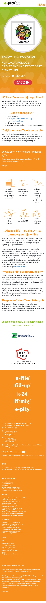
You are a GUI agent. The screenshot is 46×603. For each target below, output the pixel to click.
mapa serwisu (37, 469)
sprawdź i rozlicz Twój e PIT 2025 (11, 522)
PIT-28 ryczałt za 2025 (8, 510)
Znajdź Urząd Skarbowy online (12, 452)
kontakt (7, 467)
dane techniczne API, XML (9, 550)
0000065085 (13, 76)
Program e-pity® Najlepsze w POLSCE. (13, 565)
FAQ (3, 540)
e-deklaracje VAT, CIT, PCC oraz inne (12, 533)
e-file (4, 464)
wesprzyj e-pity (9, 469)
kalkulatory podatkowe (8, 545)
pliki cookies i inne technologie (31, 581)
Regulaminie (31, 580)
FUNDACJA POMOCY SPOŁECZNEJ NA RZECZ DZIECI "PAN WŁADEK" (22, 66)
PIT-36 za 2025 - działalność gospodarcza (14, 512)
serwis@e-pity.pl (12, 428)
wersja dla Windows (8, 482)
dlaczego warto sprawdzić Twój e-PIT (12, 524)
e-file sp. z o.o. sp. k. (37, 576)
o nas (15, 467)
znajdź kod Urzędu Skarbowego (11, 531)
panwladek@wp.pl (17, 121)
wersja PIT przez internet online (11, 487)
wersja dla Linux (6, 485)
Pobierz (9, 478)
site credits (5, 592)
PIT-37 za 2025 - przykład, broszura (12, 508)
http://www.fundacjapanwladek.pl (21, 119)
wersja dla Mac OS (7, 484)
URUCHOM (20, 82)
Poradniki (4, 495)
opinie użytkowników (27, 467)
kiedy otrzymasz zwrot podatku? (11, 501)
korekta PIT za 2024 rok (9, 500)
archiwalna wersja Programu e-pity (12, 490)
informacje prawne (23, 469)
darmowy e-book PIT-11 (8, 547)
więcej (4, 166)
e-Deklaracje (5, 519)
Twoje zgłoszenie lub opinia (10, 554)
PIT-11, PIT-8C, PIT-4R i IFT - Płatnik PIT (13, 513)
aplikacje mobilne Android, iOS (10, 489)
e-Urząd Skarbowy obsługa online (11, 527)
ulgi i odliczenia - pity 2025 (9, 506)
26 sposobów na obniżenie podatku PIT (13, 498)
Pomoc (4, 537)
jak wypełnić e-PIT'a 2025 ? (9, 503)
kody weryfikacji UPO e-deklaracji (11, 529)
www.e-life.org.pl (20, 267)
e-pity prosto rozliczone (13, 3)
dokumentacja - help (8, 543)
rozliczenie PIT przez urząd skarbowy (12, 515)
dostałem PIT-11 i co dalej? (9, 505)
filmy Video (5, 542)
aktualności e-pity (7, 549)
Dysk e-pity (5, 552)
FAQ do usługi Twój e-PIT (9, 526)
